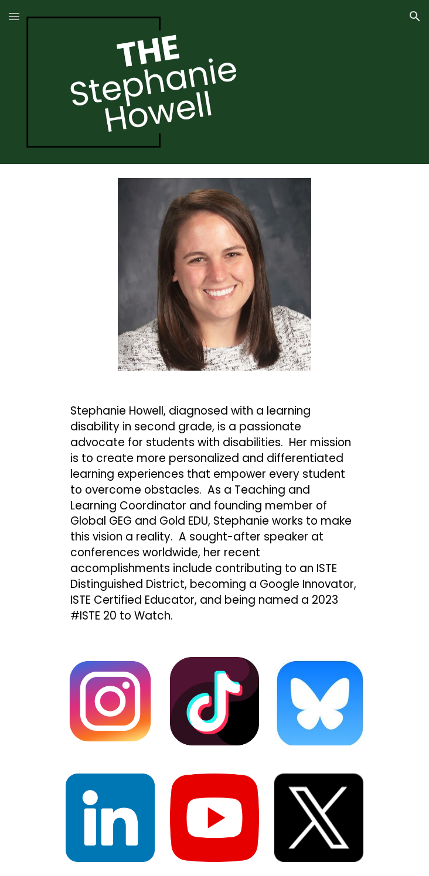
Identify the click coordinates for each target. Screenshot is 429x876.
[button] (14, 16)
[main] (214, 513)
